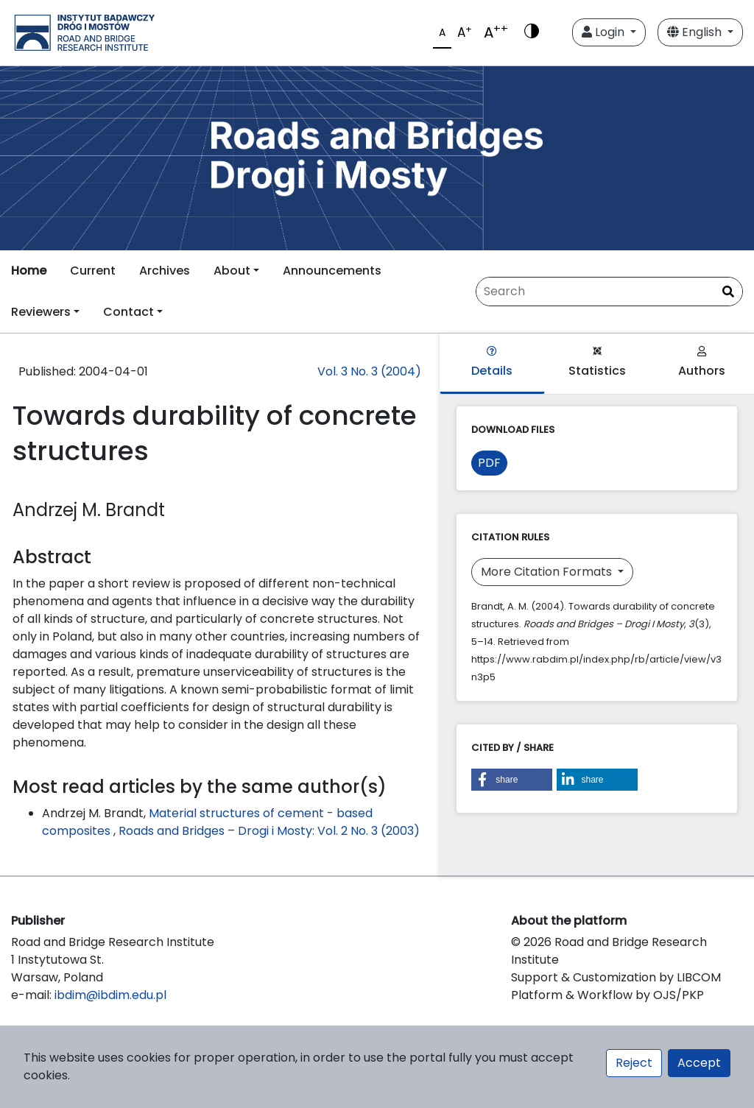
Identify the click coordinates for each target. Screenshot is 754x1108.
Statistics (597, 362)
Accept (699, 1062)
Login (604, 32)
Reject (634, 1062)
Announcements (332, 270)
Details (491, 362)
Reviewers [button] (41, 311)
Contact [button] (128, 311)
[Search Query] (609, 292)
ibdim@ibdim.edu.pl (110, 995)
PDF (489, 462)
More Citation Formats (548, 571)
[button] (511, 780)
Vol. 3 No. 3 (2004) (369, 371)
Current (93, 270)
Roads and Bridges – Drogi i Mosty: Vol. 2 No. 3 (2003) (269, 830)
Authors (701, 362)
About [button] (232, 270)
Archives (164, 270)
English (696, 32)
